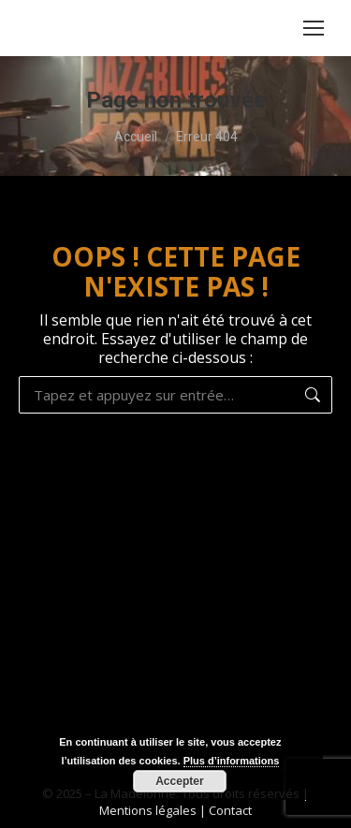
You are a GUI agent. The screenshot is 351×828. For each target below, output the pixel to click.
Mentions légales (148, 810)
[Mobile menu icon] (313, 28)
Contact (230, 810)
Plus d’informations (231, 760)
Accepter (179, 781)
